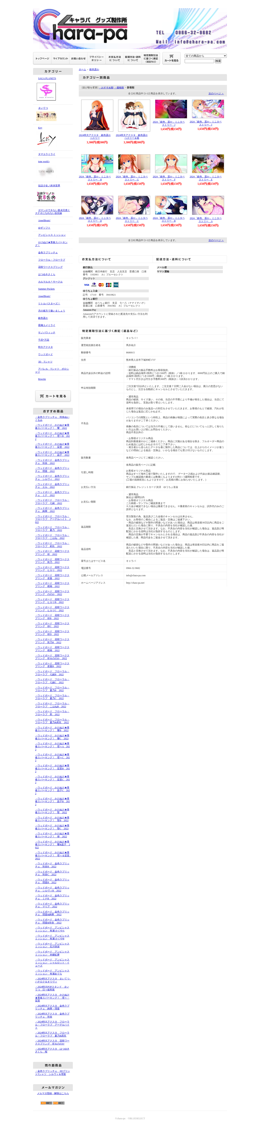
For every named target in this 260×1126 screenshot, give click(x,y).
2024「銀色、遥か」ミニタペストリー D (95, 220)
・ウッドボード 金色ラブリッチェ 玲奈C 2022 (52, 873)
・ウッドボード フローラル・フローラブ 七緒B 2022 (52, 673)
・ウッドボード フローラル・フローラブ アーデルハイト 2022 (53, 519)
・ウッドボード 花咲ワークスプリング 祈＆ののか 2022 (52, 657)
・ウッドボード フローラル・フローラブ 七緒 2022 (52, 502)
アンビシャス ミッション (52, 235)
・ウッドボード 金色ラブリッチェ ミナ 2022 (52, 494)
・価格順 (119, 87)
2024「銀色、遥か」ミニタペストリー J (169, 123)
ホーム (82, 69)
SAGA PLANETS (53, 89)
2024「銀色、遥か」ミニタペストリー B (169, 220)
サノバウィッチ (46, 332)
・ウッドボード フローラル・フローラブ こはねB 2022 (52, 705)
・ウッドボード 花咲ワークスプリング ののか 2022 (52, 593)
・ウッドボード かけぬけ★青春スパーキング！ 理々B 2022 (52, 436)
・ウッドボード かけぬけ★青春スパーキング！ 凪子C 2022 (52, 790)
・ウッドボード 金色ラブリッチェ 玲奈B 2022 (52, 865)
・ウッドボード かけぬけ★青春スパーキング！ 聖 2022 (52, 811)
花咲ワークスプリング (50, 267)
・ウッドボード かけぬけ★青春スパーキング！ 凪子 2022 (52, 454)
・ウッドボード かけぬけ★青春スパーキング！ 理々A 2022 (52, 746)
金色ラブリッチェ (48, 252)
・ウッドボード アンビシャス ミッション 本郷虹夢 (52, 953)
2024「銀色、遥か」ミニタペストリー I (206, 123)
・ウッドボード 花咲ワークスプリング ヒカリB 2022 (52, 601)
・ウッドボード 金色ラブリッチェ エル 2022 (52, 486)
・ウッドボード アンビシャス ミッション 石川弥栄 (52, 945)
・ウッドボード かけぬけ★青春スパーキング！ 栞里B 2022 (52, 768)
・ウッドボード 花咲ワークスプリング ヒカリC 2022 (52, 609)
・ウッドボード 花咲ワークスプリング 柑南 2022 (52, 585)
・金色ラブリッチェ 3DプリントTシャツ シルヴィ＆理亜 (52, 1073)
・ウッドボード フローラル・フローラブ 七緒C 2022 (52, 681)
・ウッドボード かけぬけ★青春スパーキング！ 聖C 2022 (52, 827)
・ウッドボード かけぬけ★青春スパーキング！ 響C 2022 (52, 737)
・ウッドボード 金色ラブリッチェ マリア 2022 (52, 905)
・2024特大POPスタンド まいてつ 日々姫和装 (52, 988)
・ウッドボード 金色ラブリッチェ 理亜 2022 (52, 470)
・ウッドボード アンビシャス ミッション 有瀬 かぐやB (52, 937)
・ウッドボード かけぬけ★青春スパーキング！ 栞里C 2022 (52, 779)
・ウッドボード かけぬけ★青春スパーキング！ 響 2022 (52, 426)
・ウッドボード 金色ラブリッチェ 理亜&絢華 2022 (52, 913)
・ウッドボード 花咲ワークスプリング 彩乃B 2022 (52, 641)
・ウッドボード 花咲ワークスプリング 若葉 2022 (52, 577)
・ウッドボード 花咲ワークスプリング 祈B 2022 (52, 617)
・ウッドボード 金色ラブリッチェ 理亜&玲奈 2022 (52, 921)
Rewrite (42, 379)
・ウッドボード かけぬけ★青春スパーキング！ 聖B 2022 (52, 819)
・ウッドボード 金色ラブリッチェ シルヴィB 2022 (52, 889)
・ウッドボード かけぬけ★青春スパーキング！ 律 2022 (52, 835)
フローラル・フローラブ (51, 259)
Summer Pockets (46, 288)
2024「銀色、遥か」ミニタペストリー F (169, 178)
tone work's (53, 170)
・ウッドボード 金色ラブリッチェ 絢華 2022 (52, 510)
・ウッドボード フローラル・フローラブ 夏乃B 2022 (52, 689)
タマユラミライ (46, 154)
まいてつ (53, 114)
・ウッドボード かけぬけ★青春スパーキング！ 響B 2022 (52, 729)
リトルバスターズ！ (49, 303)
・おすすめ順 (106, 87)
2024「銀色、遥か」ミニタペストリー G (132, 178)
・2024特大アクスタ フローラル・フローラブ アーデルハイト (52, 1024)
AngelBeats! (44, 220)
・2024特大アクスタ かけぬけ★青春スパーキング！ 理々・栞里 (52, 997)
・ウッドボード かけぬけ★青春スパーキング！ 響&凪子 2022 (52, 844)
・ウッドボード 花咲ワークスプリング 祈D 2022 (52, 633)
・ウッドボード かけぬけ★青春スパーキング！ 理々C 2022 (52, 757)
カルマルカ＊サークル (50, 281)
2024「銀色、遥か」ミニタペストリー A (206, 220)
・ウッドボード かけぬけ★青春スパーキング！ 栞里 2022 (52, 445)
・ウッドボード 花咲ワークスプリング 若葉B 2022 (52, 665)
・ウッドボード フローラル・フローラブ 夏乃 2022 (52, 529)
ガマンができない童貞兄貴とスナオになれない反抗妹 (52, 212)
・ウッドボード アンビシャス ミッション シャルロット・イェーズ (52, 962)
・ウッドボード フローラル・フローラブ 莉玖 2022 (52, 545)
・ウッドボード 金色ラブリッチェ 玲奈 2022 (52, 462)
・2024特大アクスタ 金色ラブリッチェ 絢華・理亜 (52, 1007)
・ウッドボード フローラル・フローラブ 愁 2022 (52, 713)
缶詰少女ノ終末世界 (53, 194)
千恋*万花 (43, 339)
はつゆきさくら (46, 274)
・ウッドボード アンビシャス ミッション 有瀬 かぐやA (52, 929)
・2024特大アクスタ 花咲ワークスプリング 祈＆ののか (52, 1042)
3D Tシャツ (45, 361)
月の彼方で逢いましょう (51, 310)
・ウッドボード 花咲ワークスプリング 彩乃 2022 (52, 561)
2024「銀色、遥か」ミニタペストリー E (206, 178)
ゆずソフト (44, 227)
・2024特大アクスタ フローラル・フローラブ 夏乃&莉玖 (52, 1034)
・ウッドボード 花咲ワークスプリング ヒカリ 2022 (52, 569)
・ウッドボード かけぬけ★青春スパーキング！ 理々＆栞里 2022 (53, 855)
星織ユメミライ (46, 325)
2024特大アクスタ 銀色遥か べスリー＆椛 (133, 137)
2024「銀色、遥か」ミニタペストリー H (95, 178)
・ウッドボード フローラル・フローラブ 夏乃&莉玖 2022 (52, 721)
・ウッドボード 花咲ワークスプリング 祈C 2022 (52, 625)
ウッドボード (45, 354)
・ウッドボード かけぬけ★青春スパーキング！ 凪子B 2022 (52, 801)
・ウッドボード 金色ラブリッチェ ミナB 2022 (52, 897)
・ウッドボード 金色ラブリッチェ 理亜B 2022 (52, 881)
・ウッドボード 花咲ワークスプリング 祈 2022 (52, 553)
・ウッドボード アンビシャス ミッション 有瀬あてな (52, 972)
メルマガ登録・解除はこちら (53, 1093)
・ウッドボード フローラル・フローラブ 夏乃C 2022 (52, 697)
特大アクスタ (45, 347)
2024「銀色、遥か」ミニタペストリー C (132, 220)
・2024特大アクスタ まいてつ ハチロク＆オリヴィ (53, 980)
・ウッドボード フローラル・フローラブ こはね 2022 (52, 537)
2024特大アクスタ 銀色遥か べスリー (96, 137)
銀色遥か (43, 318)
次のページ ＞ (216, 93)
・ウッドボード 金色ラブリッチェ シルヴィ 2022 (52, 478)
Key (53, 137)
